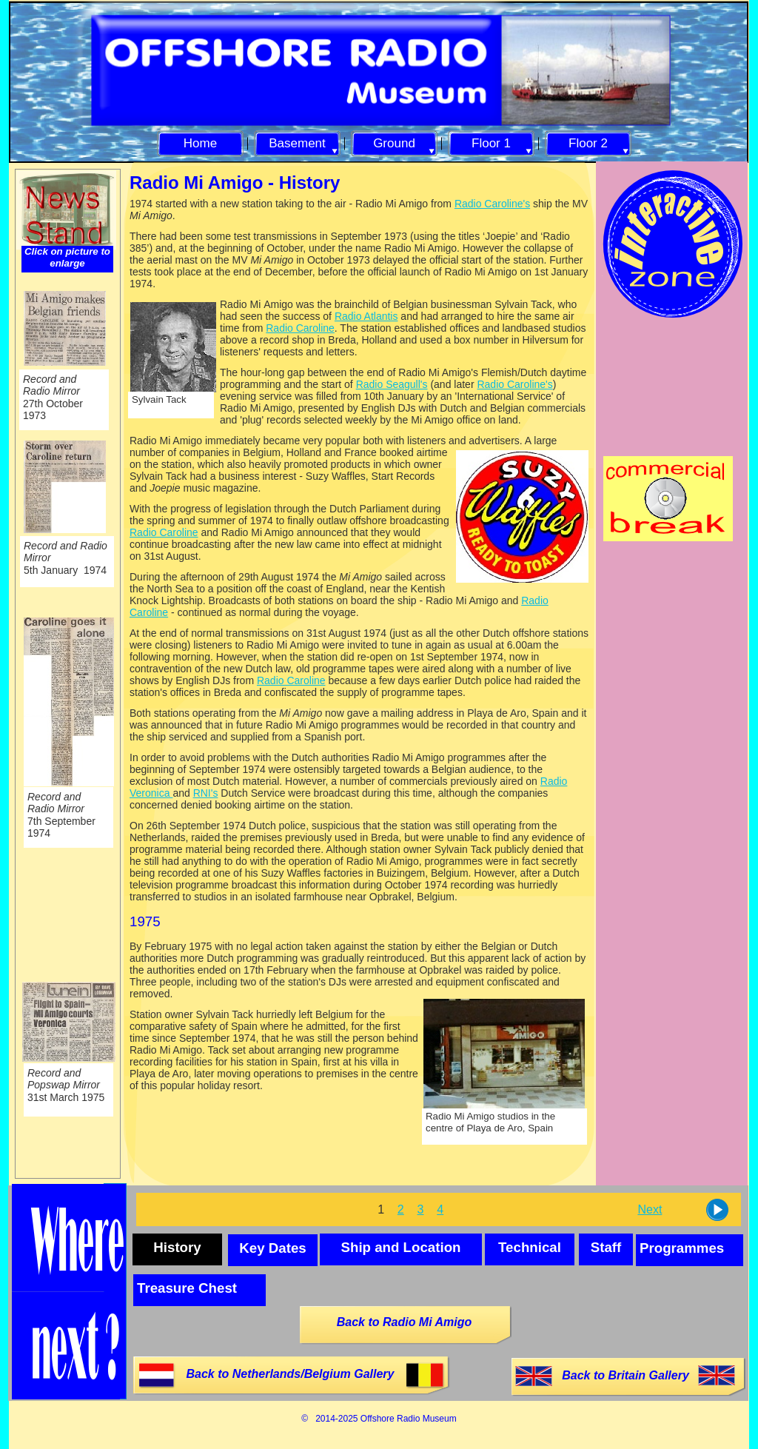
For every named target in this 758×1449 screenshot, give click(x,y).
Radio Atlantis (366, 316)
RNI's (205, 793)
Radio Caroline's (492, 204)
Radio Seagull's (392, 384)
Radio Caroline (300, 328)
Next (649, 1209)
